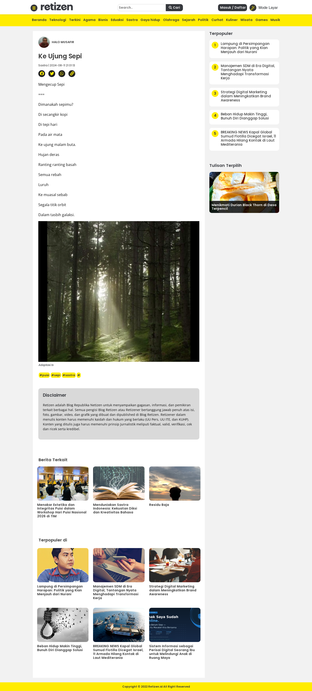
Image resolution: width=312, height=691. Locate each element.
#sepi (55, 375)
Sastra (132, 20)
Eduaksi (117, 20)
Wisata (246, 20)
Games (261, 20)
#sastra (68, 375)
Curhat (217, 20)
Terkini (75, 20)
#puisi (44, 375)
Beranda (39, 20)
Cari (174, 7)
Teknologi (57, 20)
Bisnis (103, 20)
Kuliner (232, 20)
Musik (275, 20)
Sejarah (188, 20)
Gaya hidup (150, 20)
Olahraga (171, 20)
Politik (203, 20)
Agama (89, 20)
